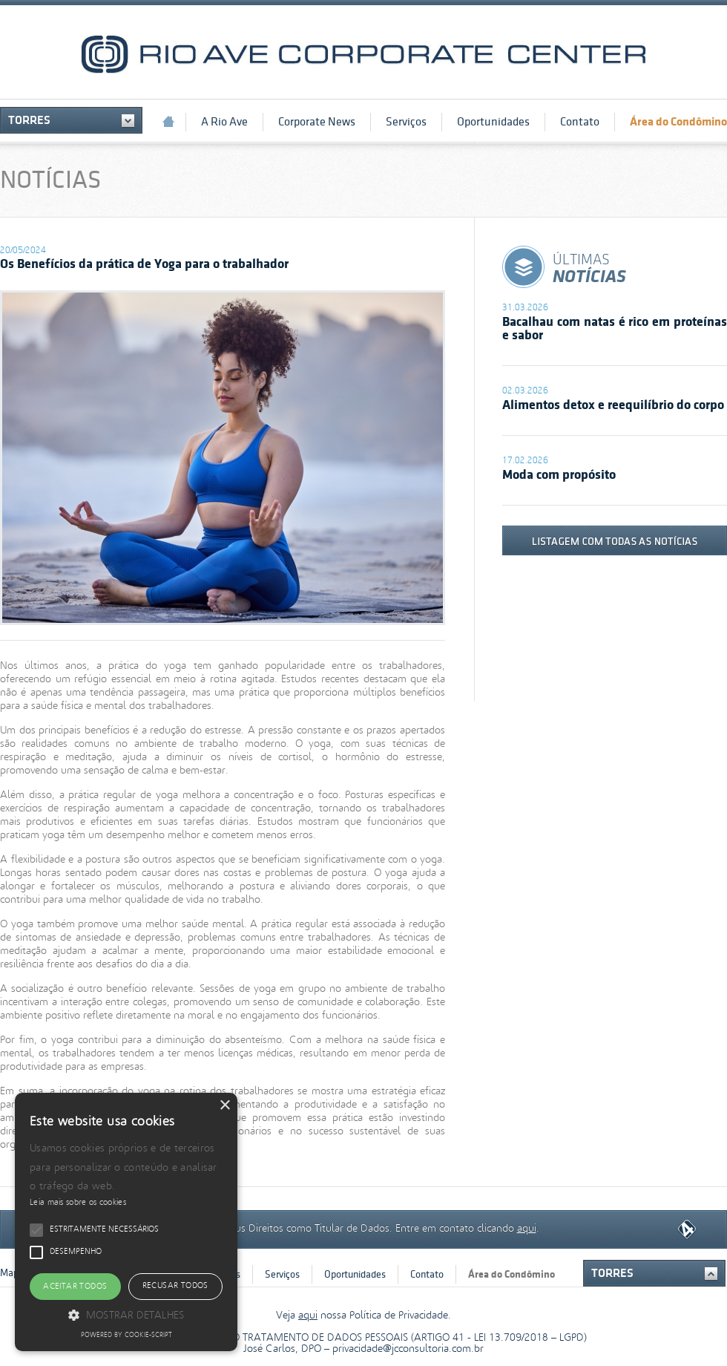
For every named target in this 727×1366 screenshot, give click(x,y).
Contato (579, 121)
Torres (29, 120)
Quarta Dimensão (687, 1230)
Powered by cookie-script (126, 1335)
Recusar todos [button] (175, 1285)
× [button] (224, 1105)
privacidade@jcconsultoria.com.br (408, 1349)
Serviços (406, 121)
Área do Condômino (678, 121)
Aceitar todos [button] (75, 1286)
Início (168, 121)
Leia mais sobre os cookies (78, 1202)
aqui (526, 1226)
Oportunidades (493, 121)
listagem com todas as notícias (614, 540)
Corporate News (316, 121)
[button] (126, 1314)
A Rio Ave (224, 121)
